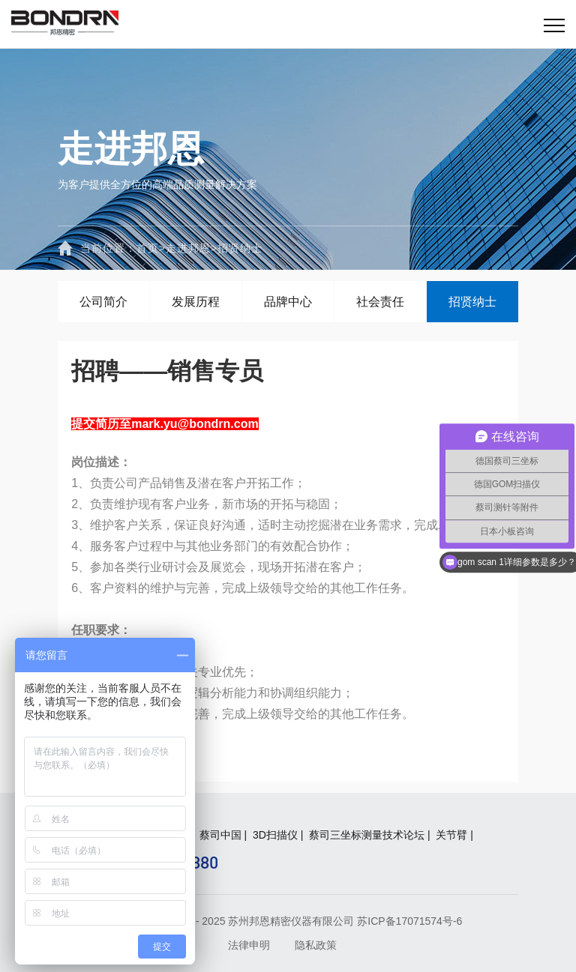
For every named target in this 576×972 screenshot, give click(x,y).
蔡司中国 (221, 835)
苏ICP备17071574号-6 (409, 921)
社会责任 (380, 301)
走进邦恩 (188, 248)
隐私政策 (316, 945)
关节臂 (451, 835)
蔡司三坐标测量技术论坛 (366, 835)
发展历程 (196, 301)
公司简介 (104, 301)
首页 (151, 248)
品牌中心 (288, 301)
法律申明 (249, 945)
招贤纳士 (240, 248)
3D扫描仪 (275, 835)
